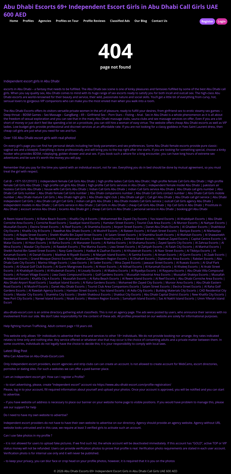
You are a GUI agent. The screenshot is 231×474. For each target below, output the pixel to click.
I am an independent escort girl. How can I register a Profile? (44, 377)
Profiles (28, 21)
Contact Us (159, 21)
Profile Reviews (94, 21)
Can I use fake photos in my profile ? (28, 435)
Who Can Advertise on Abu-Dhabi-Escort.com (34, 356)
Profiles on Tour (67, 21)
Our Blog (140, 21)
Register (207, 21)
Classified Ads (120, 21)
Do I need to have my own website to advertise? (36, 415)
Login (222, 21)
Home (14, 21)
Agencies (44, 21)
